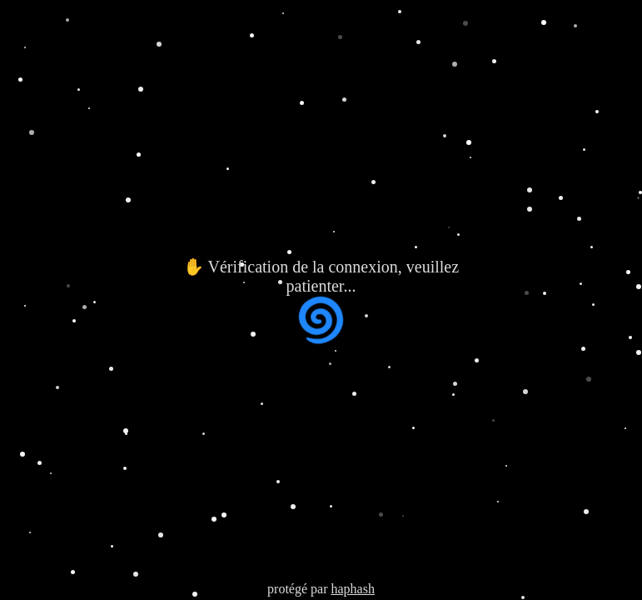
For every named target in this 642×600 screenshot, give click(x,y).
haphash (352, 589)
